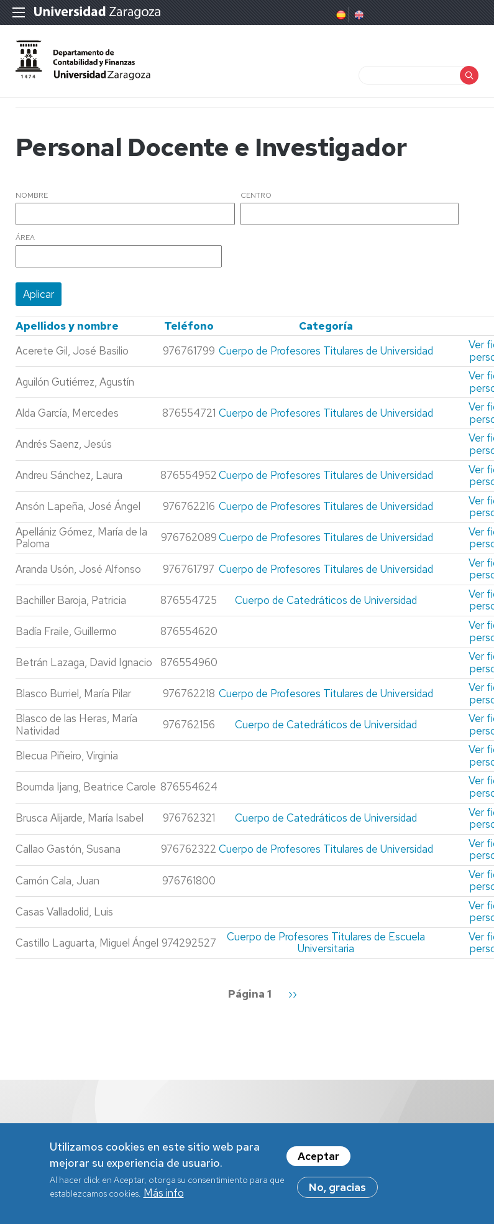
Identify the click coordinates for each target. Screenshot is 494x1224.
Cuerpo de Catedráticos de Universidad (326, 600)
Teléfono (189, 326)
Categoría (326, 326)
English (358, 15)
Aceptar (318, 1159)
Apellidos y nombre (67, 326)
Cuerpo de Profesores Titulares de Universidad (326, 351)
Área (25, 238)
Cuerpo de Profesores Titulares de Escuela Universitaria (326, 943)
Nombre (32, 196)
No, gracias (337, 1190)
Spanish (340, 15)
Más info (164, 1196)
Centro (256, 196)
